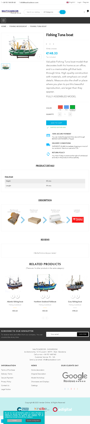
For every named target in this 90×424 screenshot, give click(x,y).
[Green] (72, 108)
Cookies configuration (33, 420)
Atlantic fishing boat (15, 302)
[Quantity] (64, 114)
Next (46, 318)
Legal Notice (6, 389)
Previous (43, 318)
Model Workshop (37, 378)
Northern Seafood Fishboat (45, 302)
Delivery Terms (6, 374)
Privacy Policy (6, 382)
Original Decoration (38, 374)
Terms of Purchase (8, 370)
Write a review (51, 49)
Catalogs (34, 385)
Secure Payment (7, 378)
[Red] (60, 108)
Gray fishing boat (75, 302)
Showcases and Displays (40, 382)
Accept (15, 420)
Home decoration (37, 370)
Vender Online (44, 403)
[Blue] (66, 108)
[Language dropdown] (70, 2)
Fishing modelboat (15, 305)
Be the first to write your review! (45, 253)
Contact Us (5, 385)
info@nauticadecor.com (29, 2)
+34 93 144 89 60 (9, 2)
